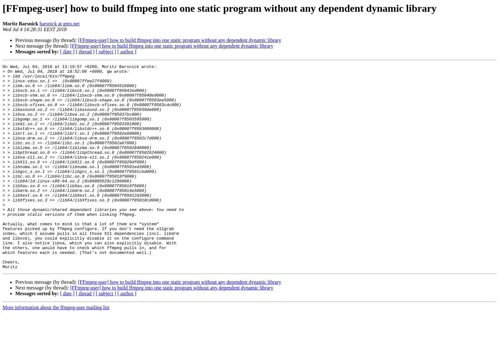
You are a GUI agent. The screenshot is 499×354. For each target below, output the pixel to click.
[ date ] (67, 51)
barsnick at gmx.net (59, 23)
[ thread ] (85, 51)
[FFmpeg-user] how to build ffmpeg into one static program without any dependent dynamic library (179, 40)
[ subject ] (106, 51)
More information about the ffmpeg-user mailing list (56, 348)
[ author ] (127, 51)
